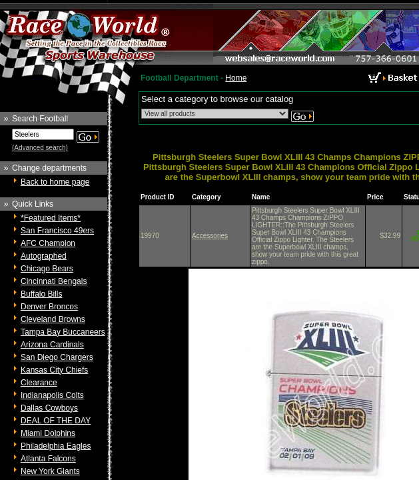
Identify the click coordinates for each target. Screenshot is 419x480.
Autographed (44, 256)
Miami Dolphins (48, 433)
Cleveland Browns (53, 319)
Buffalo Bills (41, 294)
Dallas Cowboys (49, 408)
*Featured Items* (51, 218)
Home (235, 78)
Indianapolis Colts (52, 395)
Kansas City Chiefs (54, 370)
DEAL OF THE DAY (56, 420)
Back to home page (55, 182)
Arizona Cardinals (52, 344)
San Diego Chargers (57, 357)
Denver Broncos (49, 306)
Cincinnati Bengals (54, 281)
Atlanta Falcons (48, 458)
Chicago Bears (47, 268)
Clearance (39, 382)
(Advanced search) (40, 147)
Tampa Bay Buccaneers (63, 332)
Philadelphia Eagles (56, 446)
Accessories (210, 235)
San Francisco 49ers (57, 230)
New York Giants (50, 471)
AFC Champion (48, 243)
